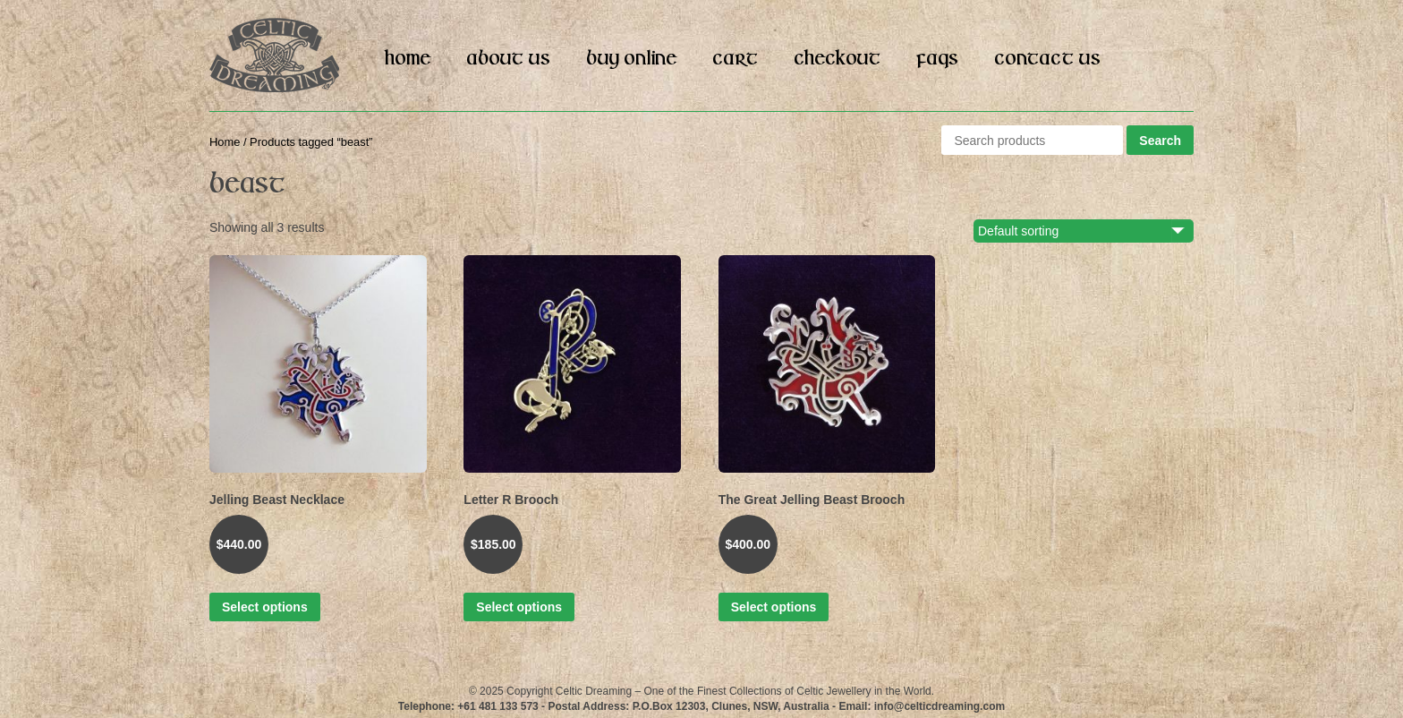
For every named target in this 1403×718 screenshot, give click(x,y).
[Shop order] (1093, 231)
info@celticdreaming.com (939, 706)
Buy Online (631, 59)
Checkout (837, 59)
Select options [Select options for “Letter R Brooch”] (519, 607)
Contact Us (1047, 59)
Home (407, 59)
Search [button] (1160, 140)
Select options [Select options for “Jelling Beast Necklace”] (265, 607)
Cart (735, 59)
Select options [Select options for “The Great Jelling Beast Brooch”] (774, 607)
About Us (508, 59)
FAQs (937, 59)
